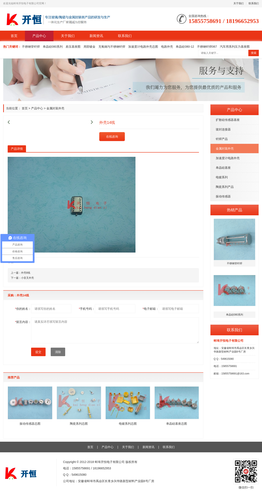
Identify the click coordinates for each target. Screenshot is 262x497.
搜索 (253, 52)
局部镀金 (89, 46)
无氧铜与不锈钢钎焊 (111, 46)
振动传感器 (223, 196)
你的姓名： (23, 308)
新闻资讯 (96, 36)
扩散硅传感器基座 (228, 119)
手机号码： (87, 308)
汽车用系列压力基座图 (235, 46)
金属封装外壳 (225, 148)
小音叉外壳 (27, 277)
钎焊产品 (222, 139)
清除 (58, 352)
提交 (38, 352)
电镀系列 (222, 177)
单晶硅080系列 (53, 46)
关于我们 (238, 3)
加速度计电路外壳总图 (143, 46)
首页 (14, 36)
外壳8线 (25, 272)
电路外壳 (167, 46)
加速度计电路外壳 (228, 158)
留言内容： (23, 322)
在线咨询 (112, 136)
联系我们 (254, 3)
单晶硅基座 (223, 167)
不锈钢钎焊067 (207, 46)
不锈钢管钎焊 (31, 46)
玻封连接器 (223, 129)
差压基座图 (73, 46)
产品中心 (39, 36)
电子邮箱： (150, 308)
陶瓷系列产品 (225, 187)
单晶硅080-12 (185, 46)
